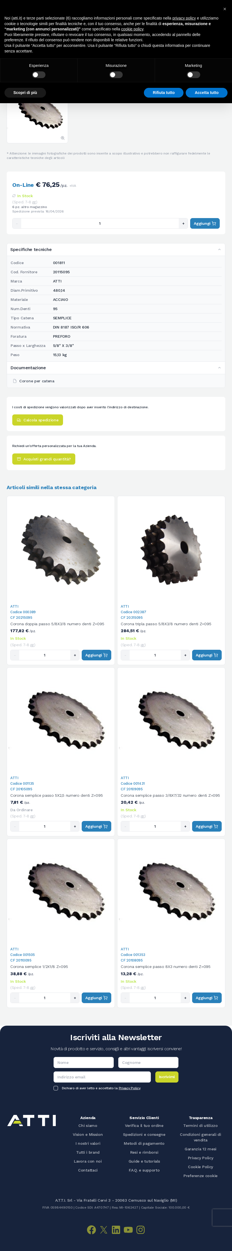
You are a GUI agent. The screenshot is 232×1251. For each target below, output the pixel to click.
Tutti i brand (88, 1152)
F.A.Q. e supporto (144, 1170)
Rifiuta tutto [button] (164, 92)
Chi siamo (87, 1125)
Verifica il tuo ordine (144, 1125)
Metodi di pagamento (144, 1143)
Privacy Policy (130, 1088)
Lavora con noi (88, 1161)
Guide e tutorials (144, 1161)
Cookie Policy (200, 1167)
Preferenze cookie (200, 1175)
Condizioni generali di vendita (200, 1137)
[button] (224, 8)
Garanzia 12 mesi (200, 1149)
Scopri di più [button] (25, 92)
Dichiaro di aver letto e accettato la (101, 1088)
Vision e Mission (88, 1134)
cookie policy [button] (132, 29)
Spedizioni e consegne (144, 1134)
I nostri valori (88, 1143)
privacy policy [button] (184, 18)
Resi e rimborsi (144, 1152)
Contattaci (88, 1170)
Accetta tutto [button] (207, 92)
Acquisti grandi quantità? (44, 459)
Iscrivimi (167, 1076)
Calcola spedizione (38, 420)
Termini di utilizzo (200, 1125)
